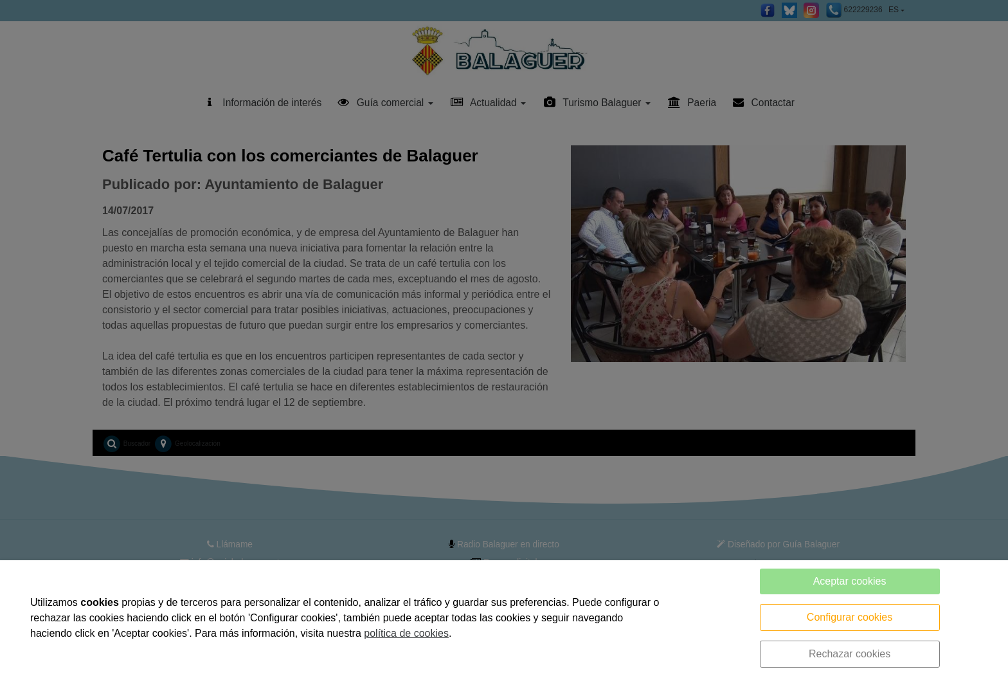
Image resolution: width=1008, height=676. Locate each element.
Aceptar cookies (850, 581)
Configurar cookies (849, 617)
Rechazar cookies (849, 653)
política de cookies (406, 633)
